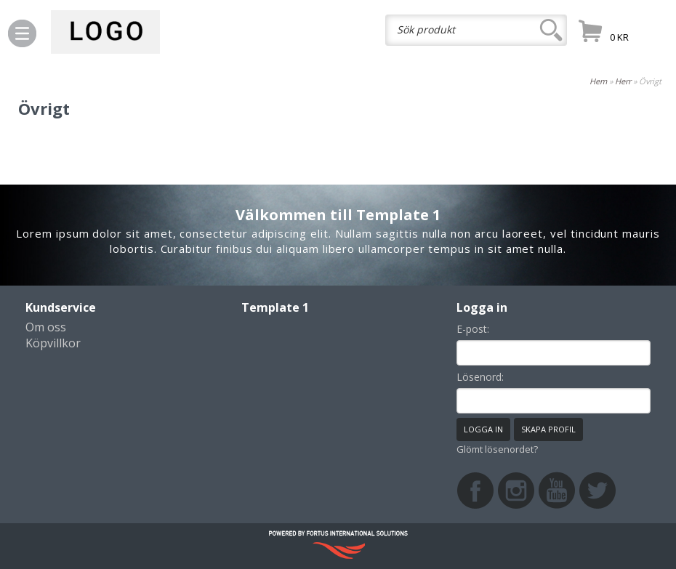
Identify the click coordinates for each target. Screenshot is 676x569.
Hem (598, 81)
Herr (623, 81)
